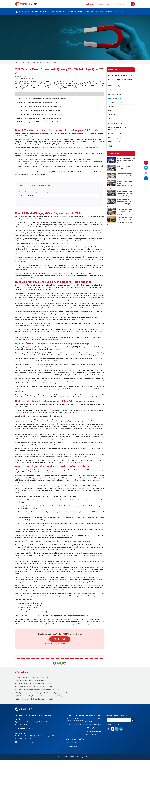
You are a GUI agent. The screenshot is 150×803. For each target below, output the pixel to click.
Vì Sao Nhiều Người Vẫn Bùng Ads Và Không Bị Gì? (33, 677)
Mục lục (19, 94)
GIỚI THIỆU (23, 12)
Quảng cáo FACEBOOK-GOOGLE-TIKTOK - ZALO (92, 728)
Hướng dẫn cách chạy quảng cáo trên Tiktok (30, 680)
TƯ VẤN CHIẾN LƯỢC (36, 12)
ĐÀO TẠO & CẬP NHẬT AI (95, 12)
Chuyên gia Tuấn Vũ (26, 78)
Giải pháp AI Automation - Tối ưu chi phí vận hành (75, 725)
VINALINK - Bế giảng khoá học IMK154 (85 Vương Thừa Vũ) (124, 193)
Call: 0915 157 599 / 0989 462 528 (99, 4)
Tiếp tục (95, 200)
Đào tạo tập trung (71, 746)
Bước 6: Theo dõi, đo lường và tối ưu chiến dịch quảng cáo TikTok (39, 118)
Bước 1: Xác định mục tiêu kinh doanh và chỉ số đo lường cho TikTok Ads (41, 99)
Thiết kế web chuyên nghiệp (93, 724)
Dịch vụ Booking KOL (91, 734)
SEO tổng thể (89, 721)
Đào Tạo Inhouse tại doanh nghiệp (74, 743)
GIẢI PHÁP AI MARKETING (55, 12)
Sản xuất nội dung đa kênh (93, 718)
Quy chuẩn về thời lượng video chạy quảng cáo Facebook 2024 (37, 690)
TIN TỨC (110, 12)
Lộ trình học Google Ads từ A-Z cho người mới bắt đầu (34, 699)
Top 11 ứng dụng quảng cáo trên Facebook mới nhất (33, 686)
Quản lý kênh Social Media (93, 731)
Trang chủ (16, 11)
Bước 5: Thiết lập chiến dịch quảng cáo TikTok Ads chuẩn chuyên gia (40, 114)
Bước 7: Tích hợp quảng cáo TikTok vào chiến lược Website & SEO (39, 122)
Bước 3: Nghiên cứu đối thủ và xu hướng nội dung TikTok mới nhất (39, 106)
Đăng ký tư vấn (60, 639)
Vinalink (25, 624)
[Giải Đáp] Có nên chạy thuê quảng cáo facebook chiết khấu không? (38, 696)
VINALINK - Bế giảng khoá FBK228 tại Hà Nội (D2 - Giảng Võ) (125, 212)
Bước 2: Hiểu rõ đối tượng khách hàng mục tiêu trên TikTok (37, 102)
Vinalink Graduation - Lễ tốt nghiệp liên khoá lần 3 (126, 160)
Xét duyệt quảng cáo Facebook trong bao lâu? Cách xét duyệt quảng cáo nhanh (42, 693)
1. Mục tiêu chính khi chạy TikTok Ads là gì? (34, 192)
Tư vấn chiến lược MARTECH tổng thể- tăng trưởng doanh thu (74, 720)
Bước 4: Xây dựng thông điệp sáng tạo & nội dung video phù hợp (38, 110)
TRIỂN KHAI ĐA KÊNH (74, 12)
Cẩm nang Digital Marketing (36, 62)
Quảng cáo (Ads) (51, 62)
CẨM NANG (119, 12)
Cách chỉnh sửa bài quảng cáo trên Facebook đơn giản (34, 683)
